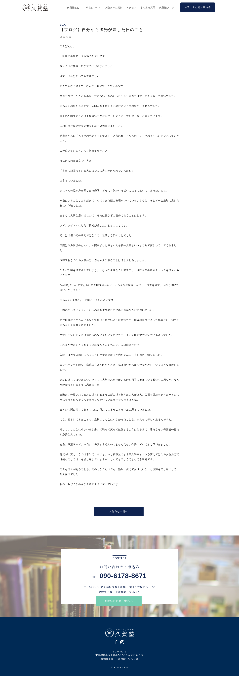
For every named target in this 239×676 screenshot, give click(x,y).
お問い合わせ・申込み (119, 601)
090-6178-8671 (123, 575)
